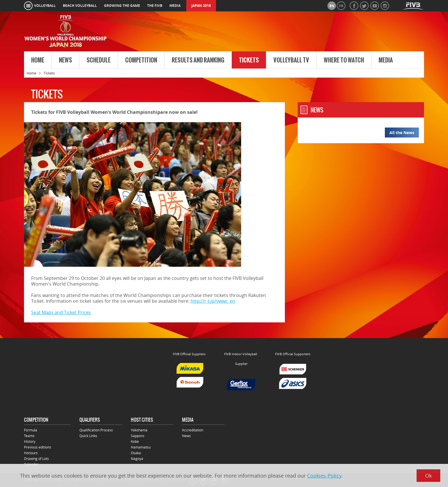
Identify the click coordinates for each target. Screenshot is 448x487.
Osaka (136, 452)
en (331, 5)
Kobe (135, 441)
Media (386, 60)
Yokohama (139, 430)
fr (341, 5)
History (29, 441)
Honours (31, 452)
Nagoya (137, 458)
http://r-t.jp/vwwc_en (213, 301)
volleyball (45, 5)
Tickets (249, 60)
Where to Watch (344, 60)
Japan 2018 (201, 5)
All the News (401, 132)
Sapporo (137, 435)
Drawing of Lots (36, 458)
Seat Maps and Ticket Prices (61, 312)
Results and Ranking (198, 60)
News (65, 60)
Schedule (99, 60)
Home (37, 60)
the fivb (154, 5)
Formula (30, 430)
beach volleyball (80, 5)
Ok (428, 475)
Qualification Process (96, 430)
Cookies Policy (324, 475)
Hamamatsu (141, 447)
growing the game (122, 5)
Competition (141, 60)
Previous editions (37, 447)
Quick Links (88, 435)
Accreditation (192, 430)
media (175, 5)
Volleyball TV (291, 60)
